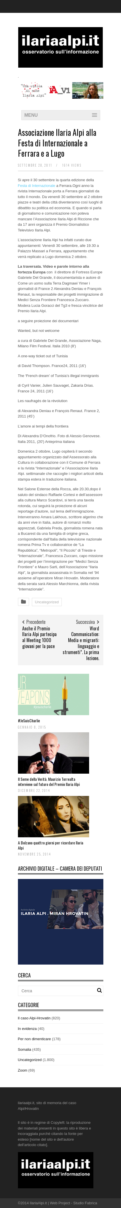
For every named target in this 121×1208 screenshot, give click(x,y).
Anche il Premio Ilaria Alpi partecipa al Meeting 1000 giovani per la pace (39, 637)
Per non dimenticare (34, 1039)
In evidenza (27, 1029)
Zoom (22, 1070)
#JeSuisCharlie (29, 720)
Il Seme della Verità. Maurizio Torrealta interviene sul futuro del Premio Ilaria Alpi (49, 781)
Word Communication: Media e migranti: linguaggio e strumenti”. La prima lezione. (81, 643)
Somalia (24, 1049)
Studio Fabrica (85, 1203)
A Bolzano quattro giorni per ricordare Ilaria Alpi (50, 845)
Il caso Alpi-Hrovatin (34, 1018)
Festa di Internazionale (37, 185)
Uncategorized (47, 602)
